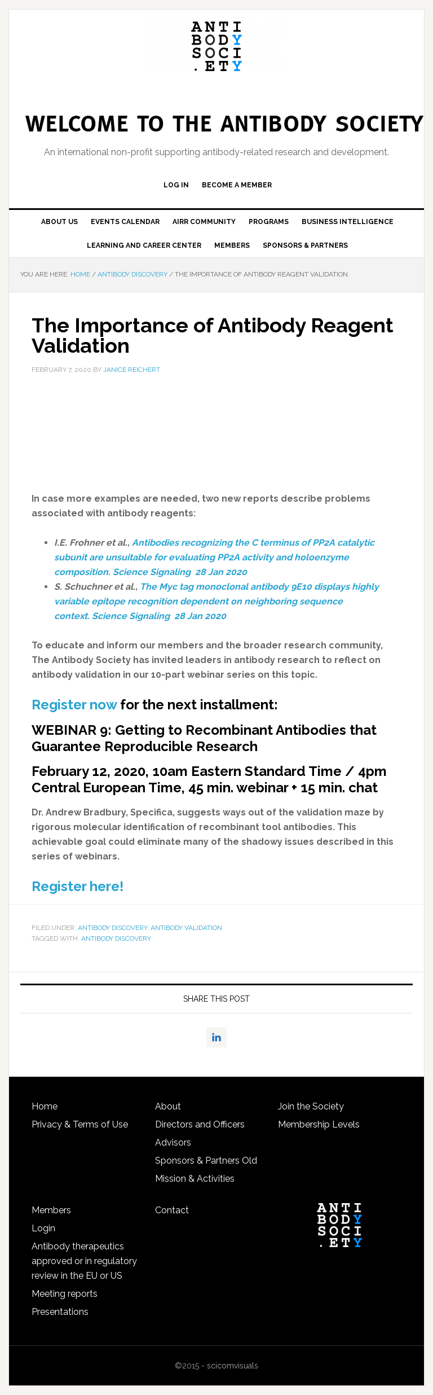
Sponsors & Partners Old (206, 1160)
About (168, 1106)
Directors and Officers (200, 1124)
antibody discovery (116, 938)
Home (45, 1106)
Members (51, 1210)
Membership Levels (319, 1124)
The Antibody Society (216, 46)
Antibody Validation (186, 928)
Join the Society (311, 1106)
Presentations (60, 1311)
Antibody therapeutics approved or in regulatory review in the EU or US (84, 1261)
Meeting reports (65, 1293)
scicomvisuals (232, 1365)
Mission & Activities (195, 1178)
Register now (74, 704)
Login (43, 1228)
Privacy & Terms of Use (80, 1124)
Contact (172, 1210)
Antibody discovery (112, 928)
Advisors (173, 1142)
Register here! (77, 886)
